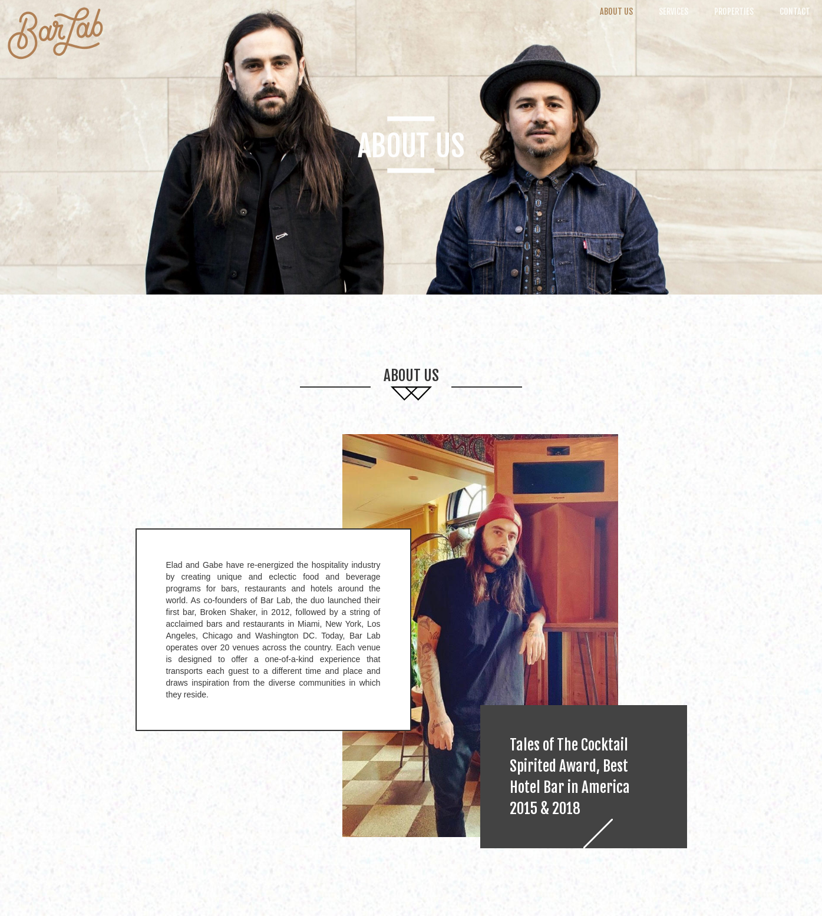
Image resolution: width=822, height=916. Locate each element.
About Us (616, 11)
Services (673, 11)
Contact (795, 11)
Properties (734, 11)
